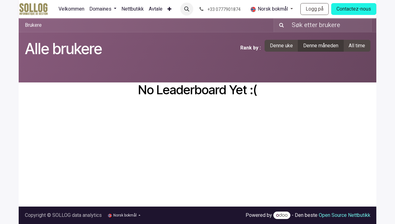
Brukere (33, 25)
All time (357, 46)
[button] (186, 9)
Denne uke (281, 46)
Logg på (314, 9)
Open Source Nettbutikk (344, 215)
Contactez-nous (353, 9)
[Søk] (279, 25)
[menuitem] (71, 9)
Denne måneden (320, 46)
